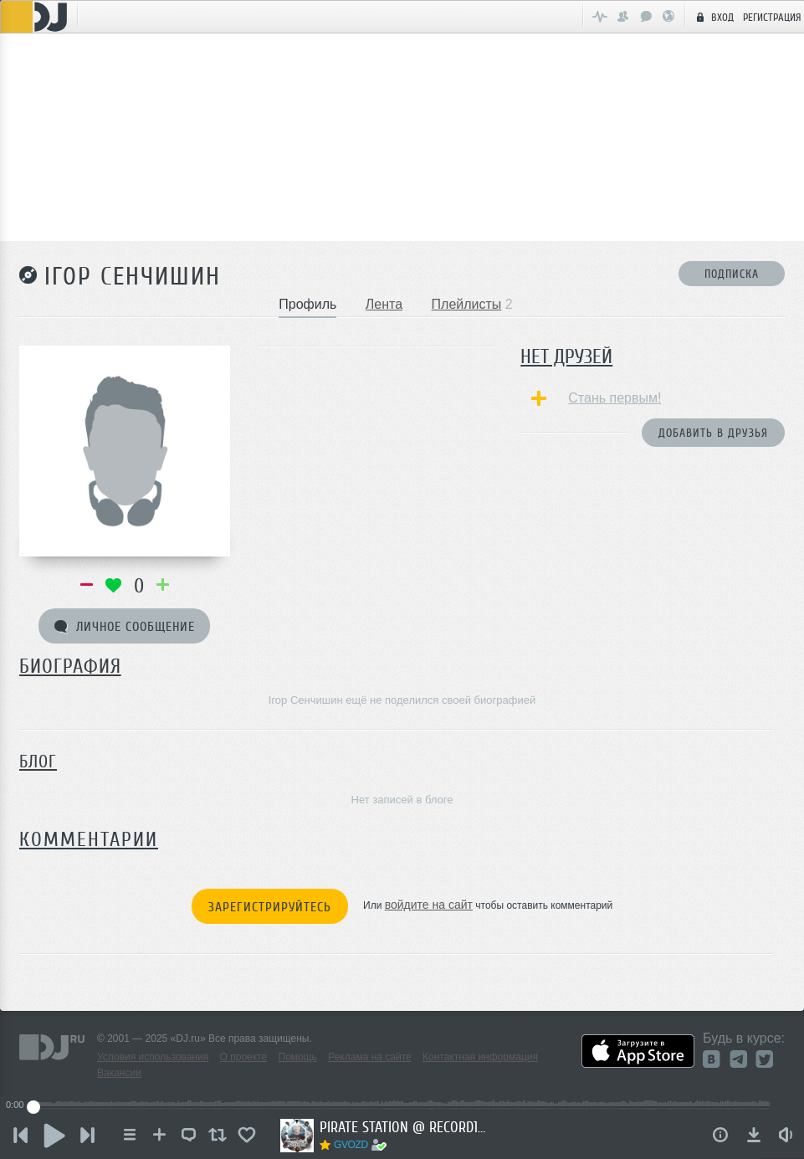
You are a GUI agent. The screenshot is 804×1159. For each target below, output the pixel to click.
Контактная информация (480, 1057)
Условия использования (152, 1057)
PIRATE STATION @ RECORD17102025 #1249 (403, 1127)
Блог (38, 761)
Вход (713, 16)
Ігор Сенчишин (132, 276)
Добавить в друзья (713, 433)
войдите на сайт (429, 904)
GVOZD (351, 1145)
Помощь (298, 1057)
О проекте (244, 1057)
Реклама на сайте (370, 1057)
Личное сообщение (124, 626)
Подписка (731, 274)
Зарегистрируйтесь (269, 907)
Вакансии (119, 1073)
